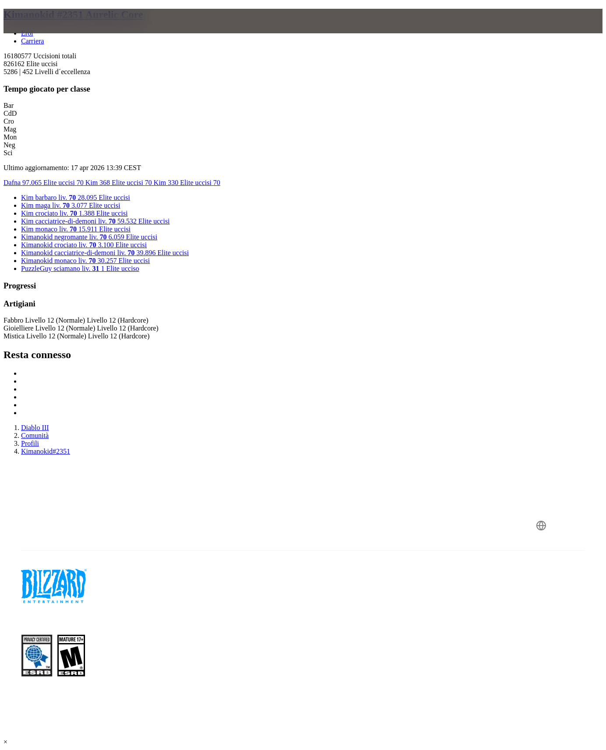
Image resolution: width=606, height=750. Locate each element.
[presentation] (38, 31)
